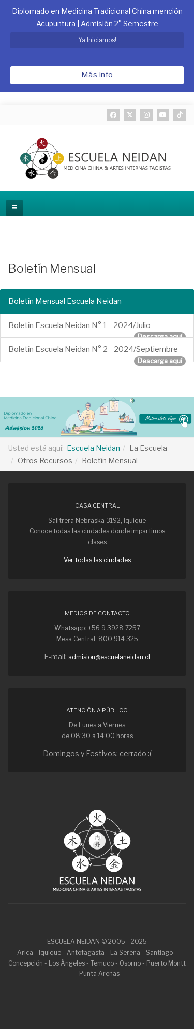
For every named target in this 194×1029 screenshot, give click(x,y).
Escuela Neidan (93, 448)
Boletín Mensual (52, 269)
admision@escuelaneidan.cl (109, 657)
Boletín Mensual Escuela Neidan (65, 301)
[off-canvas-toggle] (14, 208)
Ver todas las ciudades (97, 560)
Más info (97, 74)
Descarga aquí (160, 336)
